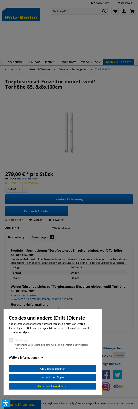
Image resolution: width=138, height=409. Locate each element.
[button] (6, 403)
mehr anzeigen (20, 332)
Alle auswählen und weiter (52, 386)
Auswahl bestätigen (52, 377)
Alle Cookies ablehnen (52, 368)
